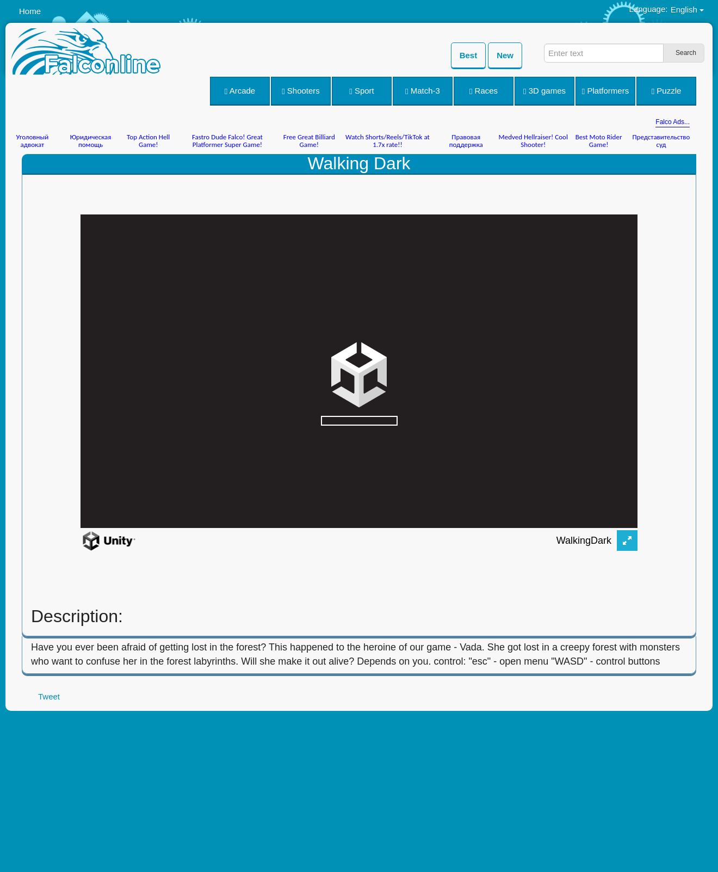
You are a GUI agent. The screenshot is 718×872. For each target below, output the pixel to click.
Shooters (301, 91)
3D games (544, 91)
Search (686, 53)
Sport (361, 91)
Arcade (240, 91)
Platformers (605, 91)
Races (483, 91)
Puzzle (667, 91)
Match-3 (422, 91)
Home (30, 11)
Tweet (49, 696)
